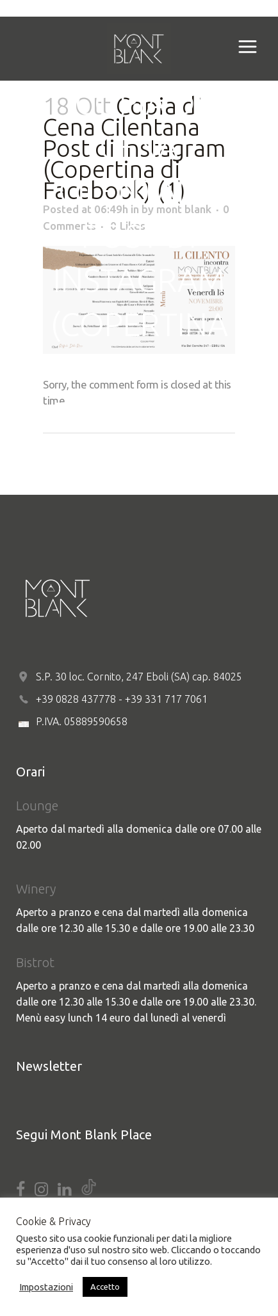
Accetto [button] (105, 1286)
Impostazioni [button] (46, 1286)
